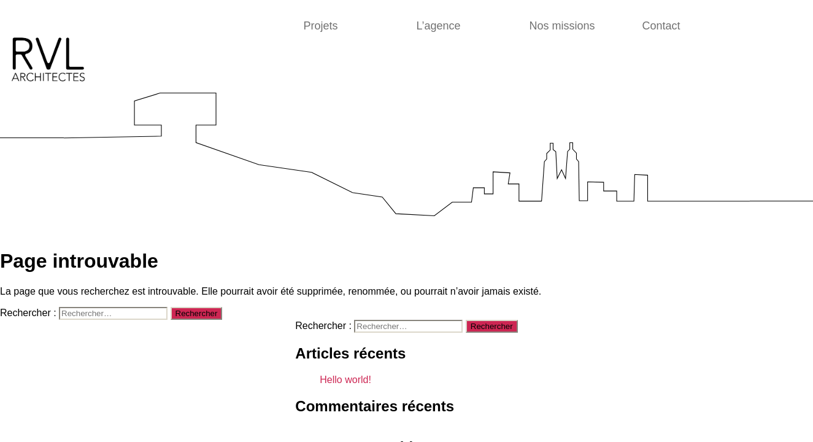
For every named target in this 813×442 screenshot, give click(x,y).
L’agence (439, 26)
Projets (321, 26)
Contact (661, 26)
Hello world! (345, 379)
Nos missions (562, 26)
